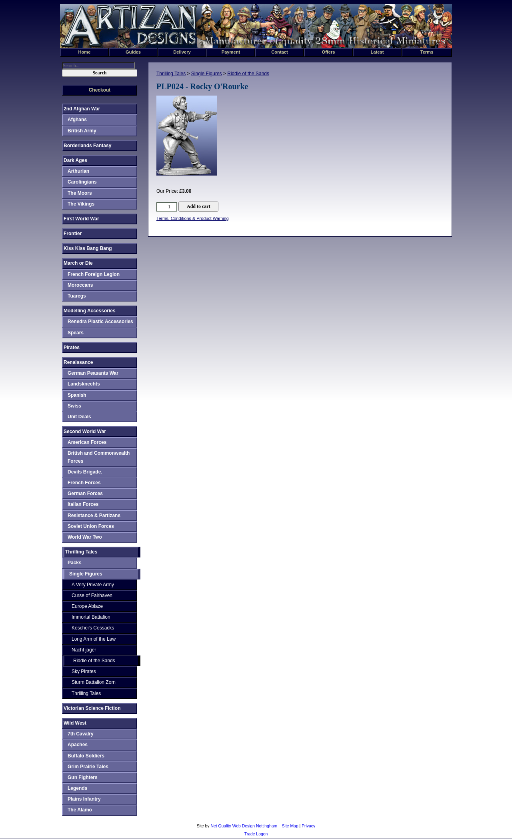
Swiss (74, 406)
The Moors (80, 193)
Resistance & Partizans (94, 515)
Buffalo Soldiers (86, 756)
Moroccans (80, 285)
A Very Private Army (93, 584)
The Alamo (80, 810)
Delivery (182, 52)
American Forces (87, 442)
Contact (279, 52)
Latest (377, 52)
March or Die (78, 263)
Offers (328, 52)
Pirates (72, 347)
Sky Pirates (84, 671)
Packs (75, 562)
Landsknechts (84, 384)
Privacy (308, 826)
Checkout (100, 90)
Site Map (290, 826)
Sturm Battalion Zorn (94, 682)
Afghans (77, 119)
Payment (231, 52)
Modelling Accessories (90, 311)
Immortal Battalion (91, 617)
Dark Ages (75, 160)
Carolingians (82, 182)
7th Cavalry (81, 734)
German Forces (85, 493)
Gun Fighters (83, 777)
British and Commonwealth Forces (99, 456)
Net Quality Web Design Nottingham (243, 826)
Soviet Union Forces (91, 526)
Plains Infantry (84, 799)
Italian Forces (83, 504)
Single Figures (206, 73)
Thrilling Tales (171, 73)
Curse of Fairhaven (92, 595)
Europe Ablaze (87, 606)
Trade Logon (256, 834)
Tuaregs (77, 296)
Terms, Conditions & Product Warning (192, 218)
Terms (427, 52)
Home (84, 52)
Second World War (85, 431)
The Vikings (81, 204)
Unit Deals (79, 417)
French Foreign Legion (94, 274)
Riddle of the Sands (248, 73)
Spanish (77, 395)
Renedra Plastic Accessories (100, 321)
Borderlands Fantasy (87, 145)
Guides (133, 52)
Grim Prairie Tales (88, 766)
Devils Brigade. (85, 472)
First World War (81, 219)
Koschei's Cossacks (93, 628)
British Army (82, 131)
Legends (77, 788)
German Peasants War (93, 373)
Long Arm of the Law (94, 639)
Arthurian (78, 171)
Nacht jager (84, 650)
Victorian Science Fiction (92, 708)
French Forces (84, 482)
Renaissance (78, 362)
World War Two (85, 537)
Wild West (75, 723)
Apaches (78, 744)
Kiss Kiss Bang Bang (88, 248)
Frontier (73, 233)
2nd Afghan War (82, 109)
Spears (76, 333)
